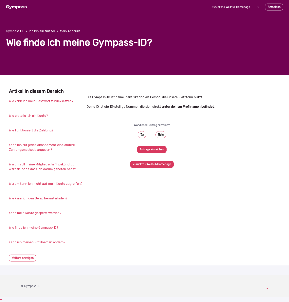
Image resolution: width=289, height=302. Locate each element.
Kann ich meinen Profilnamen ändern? (37, 242)
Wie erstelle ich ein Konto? (28, 116)
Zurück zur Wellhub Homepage (231, 7)
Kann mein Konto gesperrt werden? (35, 213)
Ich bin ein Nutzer (42, 31)
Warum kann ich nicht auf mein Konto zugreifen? (45, 184)
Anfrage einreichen (152, 149)
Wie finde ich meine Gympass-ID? (33, 227)
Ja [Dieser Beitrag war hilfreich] (142, 134)
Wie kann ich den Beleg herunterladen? (38, 198)
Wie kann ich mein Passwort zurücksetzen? (41, 101)
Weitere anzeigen (22, 258)
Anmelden (274, 7)
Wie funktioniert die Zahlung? (31, 130)
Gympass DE (15, 31)
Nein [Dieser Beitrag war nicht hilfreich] (161, 134)
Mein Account (70, 31)
